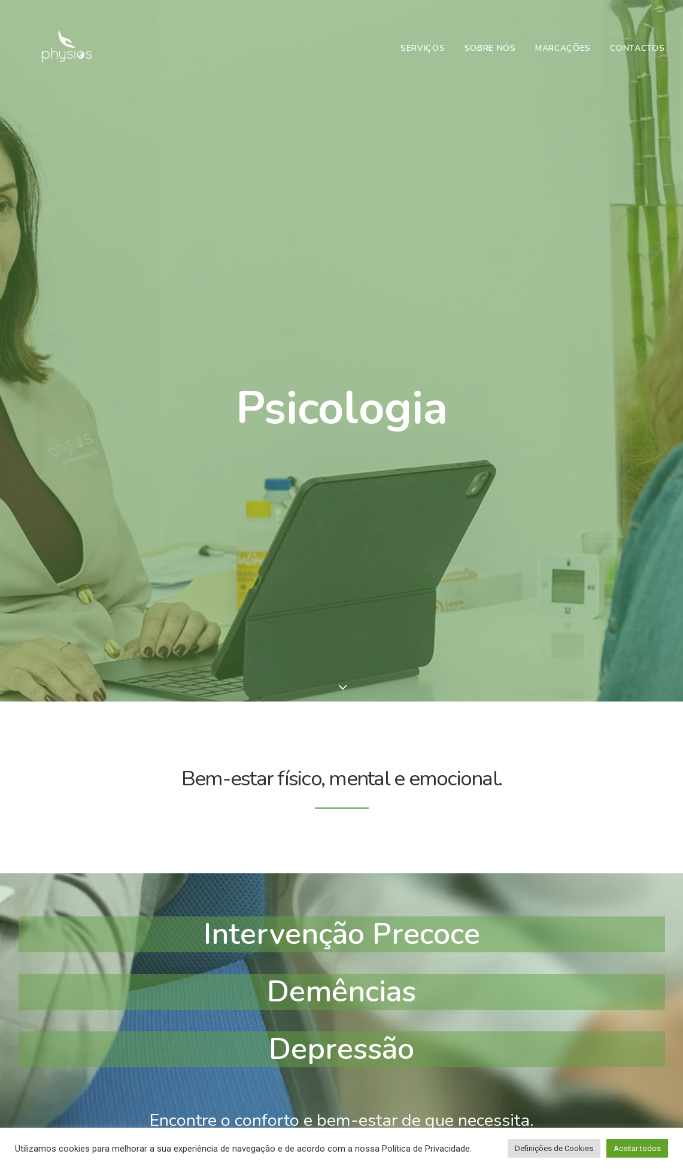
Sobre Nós (490, 57)
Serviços (422, 57)
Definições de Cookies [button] (554, 1148)
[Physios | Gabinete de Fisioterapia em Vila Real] (60, 58)
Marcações (563, 57)
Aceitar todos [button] (637, 1148)
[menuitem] (427, 58)
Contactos (637, 57)
